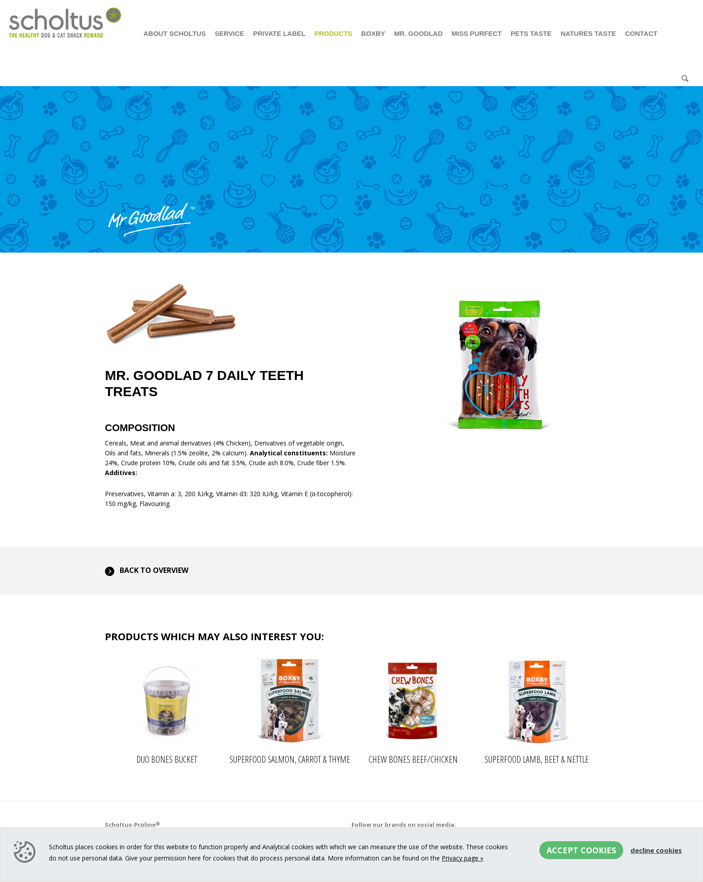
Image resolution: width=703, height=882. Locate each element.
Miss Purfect (476, 33)
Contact (641, 33)
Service (229, 33)
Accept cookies (581, 850)
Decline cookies (656, 850)
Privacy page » (462, 858)
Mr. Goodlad (418, 33)
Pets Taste (531, 33)
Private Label (279, 33)
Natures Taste (588, 33)
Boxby (373, 33)
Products (333, 33)
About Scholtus (174, 33)
